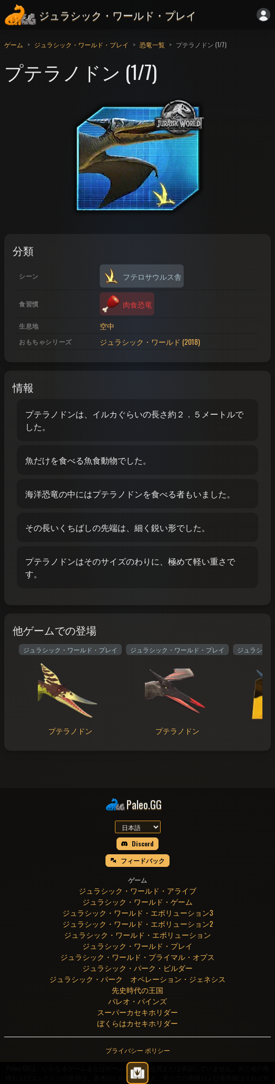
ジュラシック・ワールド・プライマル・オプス (137, 956)
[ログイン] (263, 14)
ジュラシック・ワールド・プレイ (81, 44)
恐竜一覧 (152, 44)
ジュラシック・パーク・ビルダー (137, 967)
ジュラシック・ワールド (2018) (150, 341)
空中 (107, 325)
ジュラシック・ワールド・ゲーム (137, 901)
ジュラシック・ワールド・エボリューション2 (137, 923)
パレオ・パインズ (137, 1000)
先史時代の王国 (137, 989)
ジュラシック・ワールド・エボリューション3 (137, 912)
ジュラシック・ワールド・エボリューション (137, 934)
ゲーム (13, 44)
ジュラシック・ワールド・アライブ (137, 890)
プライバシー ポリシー (137, 1050)
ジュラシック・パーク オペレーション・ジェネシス (137, 978)
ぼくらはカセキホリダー (137, 1022)
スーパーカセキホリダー (137, 1011)
